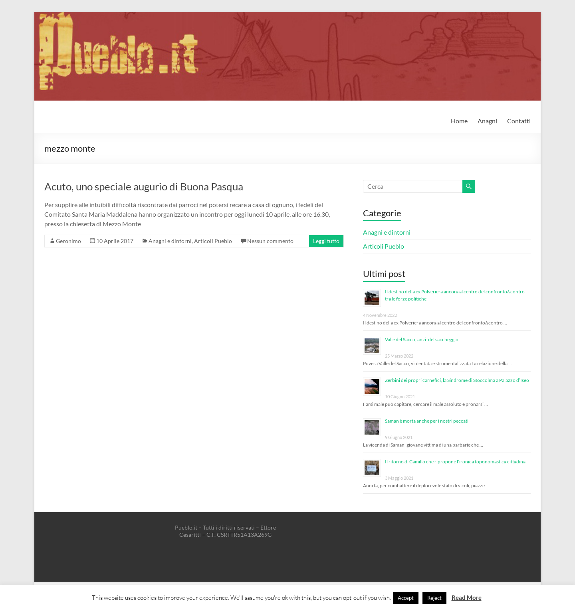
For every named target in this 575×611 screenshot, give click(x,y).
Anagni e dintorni (170, 240)
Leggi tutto (326, 240)
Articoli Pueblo (213, 240)
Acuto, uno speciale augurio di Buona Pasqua (143, 186)
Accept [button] (406, 598)
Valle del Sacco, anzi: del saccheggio (421, 339)
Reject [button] (434, 598)
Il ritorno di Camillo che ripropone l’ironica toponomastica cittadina (455, 462)
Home (459, 121)
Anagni (487, 121)
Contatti (519, 121)
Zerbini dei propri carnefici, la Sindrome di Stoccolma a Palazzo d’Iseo (457, 380)
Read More (467, 597)
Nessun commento (270, 240)
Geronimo (68, 240)
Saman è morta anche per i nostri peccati (426, 421)
